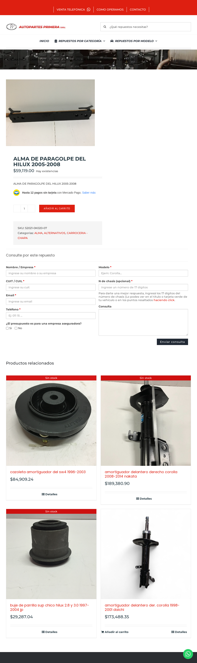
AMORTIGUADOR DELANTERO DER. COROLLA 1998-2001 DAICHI (142, 607)
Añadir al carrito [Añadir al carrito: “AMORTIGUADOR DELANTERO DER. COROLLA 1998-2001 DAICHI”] (116, 632)
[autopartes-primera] (36, 24)
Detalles (51, 494)
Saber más (89, 192)
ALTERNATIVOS (54, 233)
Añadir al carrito (57, 208)
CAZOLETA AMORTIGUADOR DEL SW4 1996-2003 (48, 471)
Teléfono (13, 309)
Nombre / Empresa (20, 267)
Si (9, 328)
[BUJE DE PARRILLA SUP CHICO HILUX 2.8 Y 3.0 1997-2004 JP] (51, 554)
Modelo (105, 267)
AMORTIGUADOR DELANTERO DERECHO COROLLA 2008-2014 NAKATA (141, 474)
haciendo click (164, 300)
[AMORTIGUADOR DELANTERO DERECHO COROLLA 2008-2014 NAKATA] (146, 420)
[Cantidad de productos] (24, 208)
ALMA (38, 233)
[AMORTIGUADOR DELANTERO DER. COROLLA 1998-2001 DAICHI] (146, 554)
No (18, 328)
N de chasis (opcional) (115, 281)
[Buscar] (104, 26)
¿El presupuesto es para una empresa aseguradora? (44, 323)
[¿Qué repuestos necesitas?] (145, 26)
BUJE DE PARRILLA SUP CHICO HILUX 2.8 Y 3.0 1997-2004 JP (49, 607)
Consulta (105, 306)
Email (11, 295)
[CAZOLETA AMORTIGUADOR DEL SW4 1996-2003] (51, 420)
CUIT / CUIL (15, 281)
